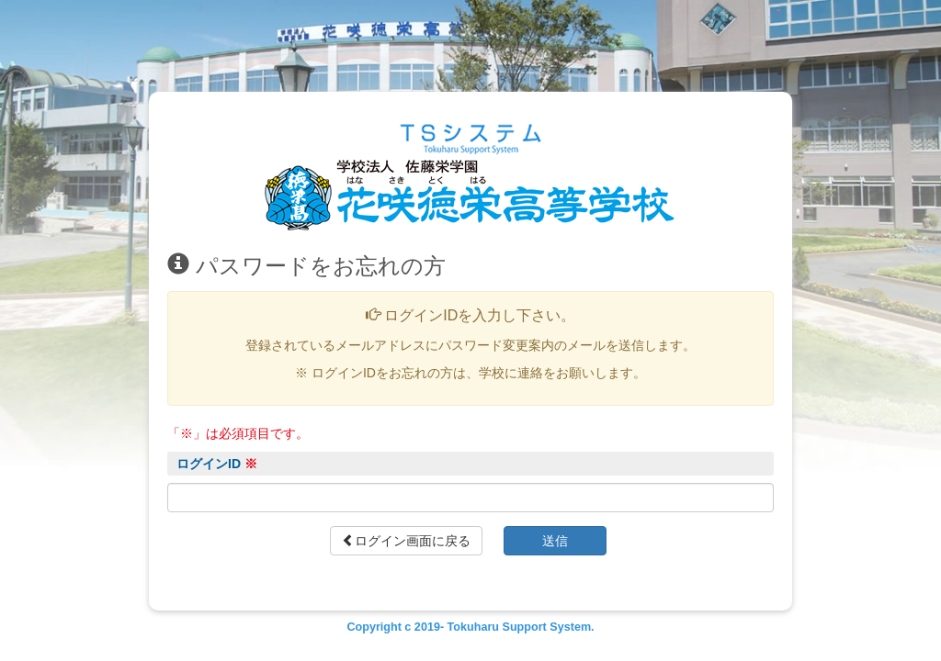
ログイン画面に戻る (406, 540)
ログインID (216, 463)
